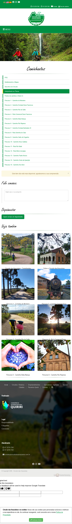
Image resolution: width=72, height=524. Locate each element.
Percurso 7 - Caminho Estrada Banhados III (18, 128)
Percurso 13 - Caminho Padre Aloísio (16, 155)
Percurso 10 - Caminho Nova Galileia (16, 142)
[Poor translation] (7, 489)
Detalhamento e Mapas (12, 82)
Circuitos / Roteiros (18, 385)
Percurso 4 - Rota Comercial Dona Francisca (18, 114)
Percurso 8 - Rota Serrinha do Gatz (15, 132)
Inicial (6, 385)
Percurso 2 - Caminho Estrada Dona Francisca (19, 105)
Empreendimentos (34, 385)
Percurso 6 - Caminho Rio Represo (15, 123)
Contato (45, 387)
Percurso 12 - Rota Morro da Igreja (15, 151)
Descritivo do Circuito (11, 87)
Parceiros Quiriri (33, 387)
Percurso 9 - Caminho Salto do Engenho (17, 137)
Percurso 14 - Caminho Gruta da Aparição (17, 160)
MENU (6, 29)
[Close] (68, 173)
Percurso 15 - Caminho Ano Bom (15, 165)
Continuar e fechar (36, 520)
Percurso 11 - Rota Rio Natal (13, 146)
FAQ (6, 77)
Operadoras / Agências (51, 385)
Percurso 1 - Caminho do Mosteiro (15, 100)
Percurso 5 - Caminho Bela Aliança (15, 119)
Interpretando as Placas (12, 91)
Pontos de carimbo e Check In (14, 96)
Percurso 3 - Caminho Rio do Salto (15, 110)
